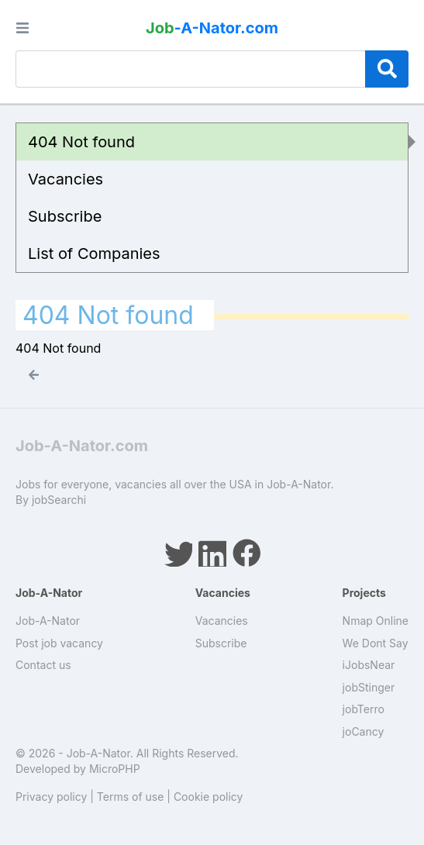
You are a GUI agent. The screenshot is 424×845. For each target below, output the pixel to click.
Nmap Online (375, 620)
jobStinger (369, 687)
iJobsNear (369, 664)
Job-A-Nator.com (82, 445)
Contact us (43, 664)
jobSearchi (59, 499)
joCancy (363, 731)
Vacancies (65, 179)
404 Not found (81, 142)
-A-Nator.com (212, 28)
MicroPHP (114, 768)
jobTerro (363, 709)
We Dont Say (375, 643)
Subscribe (65, 216)
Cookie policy (208, 796)
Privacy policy (51, 796)
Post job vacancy (59, 643)
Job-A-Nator (48, 620)
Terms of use (130, 796)
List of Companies (94, 253)
